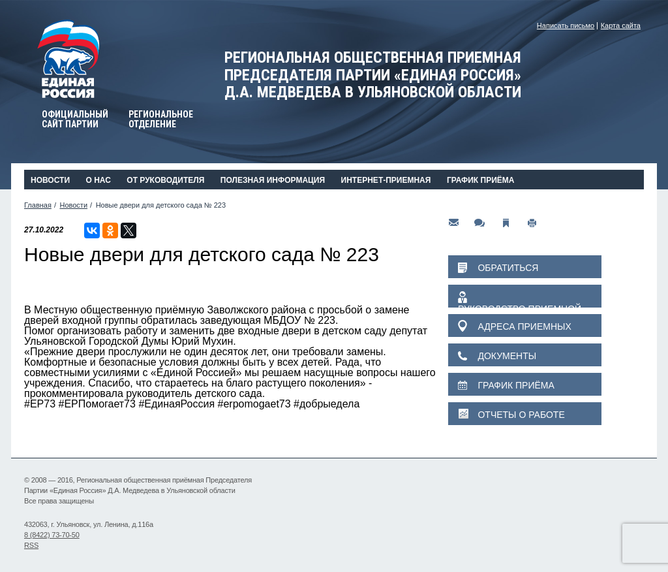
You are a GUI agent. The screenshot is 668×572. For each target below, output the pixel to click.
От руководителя (165, 180)
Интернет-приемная (386, 180)
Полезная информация (272, 180)
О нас (97, 180)
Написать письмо (565, 25)
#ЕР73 (39, 403)
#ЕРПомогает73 (97, 403)
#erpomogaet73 (254, 403)
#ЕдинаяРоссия (176, 403)
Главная (38, 205)
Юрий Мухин (203, 341)
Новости (50, 180)
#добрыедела (326, 403)
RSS (31, 545)
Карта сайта (621, 25)
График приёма (481, 180)
